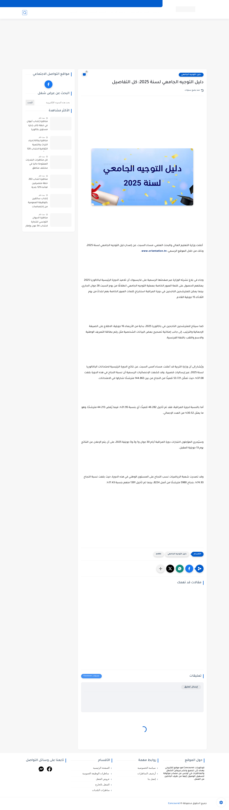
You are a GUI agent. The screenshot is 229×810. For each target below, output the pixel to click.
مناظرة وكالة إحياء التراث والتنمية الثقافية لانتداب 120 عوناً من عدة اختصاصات (37, 145)
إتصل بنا (112, 3)
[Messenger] (41, 769)
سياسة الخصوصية (150, 3)
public (158, 554)
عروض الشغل (117, 12)
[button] (189, 569)
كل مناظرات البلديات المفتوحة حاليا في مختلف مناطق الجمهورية (37, 165)
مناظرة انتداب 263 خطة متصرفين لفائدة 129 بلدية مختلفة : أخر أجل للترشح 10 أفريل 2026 (38, 184)
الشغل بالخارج (98, 12)
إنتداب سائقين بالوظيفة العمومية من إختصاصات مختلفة (38, 203)
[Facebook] (49, 769)
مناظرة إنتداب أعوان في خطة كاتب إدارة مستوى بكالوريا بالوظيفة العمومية (37, 126)
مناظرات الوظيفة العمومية (143, 12)
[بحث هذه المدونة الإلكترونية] (53, 103)
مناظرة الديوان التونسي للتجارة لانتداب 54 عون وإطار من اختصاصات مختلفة (37, 223)
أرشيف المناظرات (128, 3)
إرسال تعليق (191, 687)
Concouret (174, 803)
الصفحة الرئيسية (101, 768)
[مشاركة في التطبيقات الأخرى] (161, 569)
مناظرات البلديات (77, 12)
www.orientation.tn (154, 251)
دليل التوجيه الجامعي (191, 75)
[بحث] (24, 12)
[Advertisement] (114, 44)
